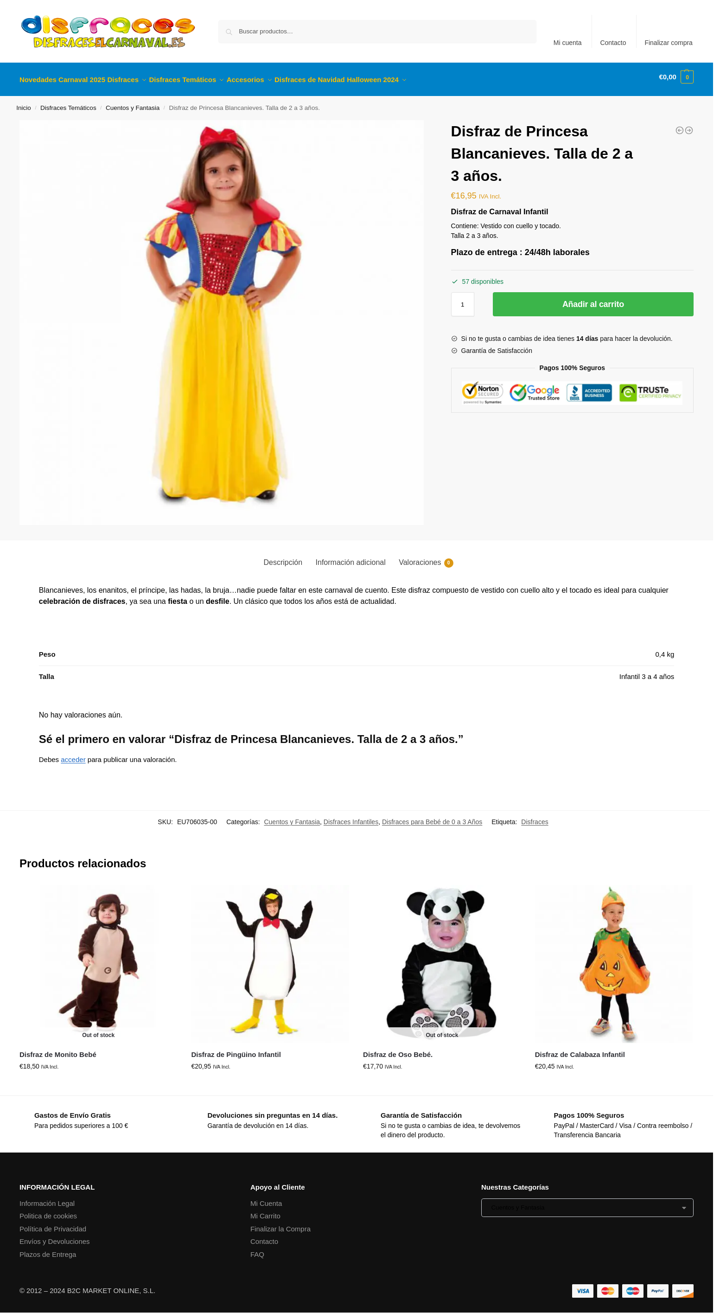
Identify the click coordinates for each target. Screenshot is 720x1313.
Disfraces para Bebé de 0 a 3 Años (432, 816)
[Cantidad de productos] (462, 299)
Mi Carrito (265, 1211)
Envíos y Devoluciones (54, 1236)
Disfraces (534, 816)
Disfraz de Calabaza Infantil (580, 1049)
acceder (73, 754)
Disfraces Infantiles (351, 816)
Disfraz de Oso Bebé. (398, 1049)
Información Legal (47, 1198)
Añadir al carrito (593, 299)
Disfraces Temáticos (68, 102)
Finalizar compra (668, 42)
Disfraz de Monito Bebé (57, 1049)
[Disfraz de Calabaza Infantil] (679, 125)
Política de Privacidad (52, 1223)
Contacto (613, 42)
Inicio (23, 102)
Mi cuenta (568, 42)
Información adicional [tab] (351, 557)
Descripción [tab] (282, 557)
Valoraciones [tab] (426, 558)
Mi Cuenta (266, 1198)
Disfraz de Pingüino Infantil (235, 1049)
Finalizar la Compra (280, 1223)
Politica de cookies (48, 1211)
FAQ (257, 1249)
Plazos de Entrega (47, 1249)
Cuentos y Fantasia (132, 102)
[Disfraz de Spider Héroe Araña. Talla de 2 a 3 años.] (689, 125)
